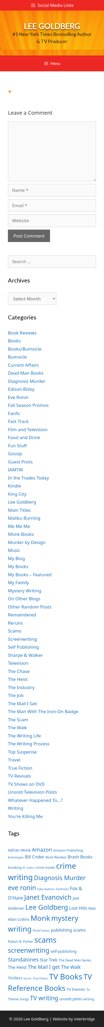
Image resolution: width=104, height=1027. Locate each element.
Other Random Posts (30, 607)
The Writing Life (24, 736)
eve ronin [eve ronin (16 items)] (22, 887)
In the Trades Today (28, 478)
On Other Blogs (24, 599)
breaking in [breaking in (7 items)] (16, 867)
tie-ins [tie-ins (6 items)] (27, 978)
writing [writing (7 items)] (88, 999)
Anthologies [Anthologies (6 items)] (16, 857)
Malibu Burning (24, 518)
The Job (15, 695)
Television (18, 663)
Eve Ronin (18, 397)
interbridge (84, 1018)
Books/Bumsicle (24, 349)
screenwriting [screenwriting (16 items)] (28, 950)
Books (14, 341)
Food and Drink (24, 437)
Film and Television (28, 429)
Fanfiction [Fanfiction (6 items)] (62, 889)
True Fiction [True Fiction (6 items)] (40, 978)
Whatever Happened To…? (35, 800)
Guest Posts (20, 462)
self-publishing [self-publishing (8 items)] (64, 951)
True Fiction (20, 768)
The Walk (17, 727)
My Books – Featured (30, 574)
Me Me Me (19, 526)
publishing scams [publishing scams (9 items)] (68, 930)
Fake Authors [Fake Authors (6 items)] (46, 889)
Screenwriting (22, 639)
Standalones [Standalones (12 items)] (23, 959)
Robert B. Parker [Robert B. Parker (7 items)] (20, 941)
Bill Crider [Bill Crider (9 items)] (34, 857)
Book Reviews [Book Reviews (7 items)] (56, 857)
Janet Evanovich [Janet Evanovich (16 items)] (48, 897)
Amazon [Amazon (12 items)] (42, 849)
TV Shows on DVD (26, 784)
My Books (18, 566)
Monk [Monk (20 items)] (40, 918)
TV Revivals (19, 776)
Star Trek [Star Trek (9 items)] (48, 960)
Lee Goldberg (52, 26)
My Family (18, 582)
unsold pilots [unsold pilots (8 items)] (71, 998)
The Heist (18, 679)
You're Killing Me (25, 816)
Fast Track (18, 421)
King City (17, 494)
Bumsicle (17, 357)
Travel (14, 760)
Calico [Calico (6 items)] (30, 868)
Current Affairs (23, 365)
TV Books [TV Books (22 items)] (65, 976)
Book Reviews (22, 333)
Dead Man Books (25, 373)
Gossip (15, 453)
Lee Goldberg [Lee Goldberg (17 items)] (46, 907)
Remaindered (22, 615)
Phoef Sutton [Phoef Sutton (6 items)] (41, 930)
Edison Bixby (21, 389)
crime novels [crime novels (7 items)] (45, 867)
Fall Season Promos (28, 405)
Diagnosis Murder (26, 381)
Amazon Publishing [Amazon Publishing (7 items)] (68, 850)
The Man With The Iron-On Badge (43, 711)
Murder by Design (27, 542)
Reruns (15, 623)
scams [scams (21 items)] (45, 940)
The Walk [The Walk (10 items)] (71, 967)
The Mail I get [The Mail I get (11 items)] (44, 967)
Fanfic (14, 413)
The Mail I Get (22, 703)
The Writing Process (28, 744)
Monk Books (21, 534)
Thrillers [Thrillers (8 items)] (15, 977)
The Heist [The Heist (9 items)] (17, 967)
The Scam (18, 720)
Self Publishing (23, 647)
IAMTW (15, 470)
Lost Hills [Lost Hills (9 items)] (78, 908)
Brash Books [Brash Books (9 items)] (80, 857)
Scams (14, 631)
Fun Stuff (17, 446)
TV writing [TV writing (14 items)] (44, 998)
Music (14, 550)
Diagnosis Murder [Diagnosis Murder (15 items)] (60, 877)
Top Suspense (22, 752)
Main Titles (19, 510)
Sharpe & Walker (25, 655)
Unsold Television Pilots (32, 792)
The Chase (18, 671)
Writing (15, 808)
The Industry (21, 687)
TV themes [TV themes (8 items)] (76, 989)
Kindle (14, 486)
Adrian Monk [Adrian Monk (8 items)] (19, 850)
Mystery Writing (24, 591)
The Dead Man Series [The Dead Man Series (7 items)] (74, 960)
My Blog (16, 558)
